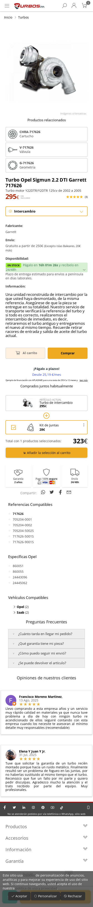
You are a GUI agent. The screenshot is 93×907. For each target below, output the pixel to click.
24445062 (20, 583)
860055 (18, 571)
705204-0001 (22, 519)
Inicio (8, 17)
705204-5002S (23, 530)
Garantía (46, 861)
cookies (29, 875)
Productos (46, 826)
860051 (18, 566)
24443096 (20, 577)
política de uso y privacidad (36, 888)
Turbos (23, 17)
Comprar (68, 353)
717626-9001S (23, 542)
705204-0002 (22, 525)
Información (46, 849)
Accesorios (46, 838)
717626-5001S (23, 536)
